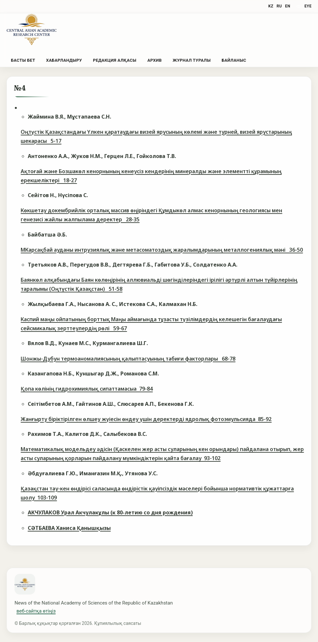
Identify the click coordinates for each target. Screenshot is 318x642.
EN (287, 6)
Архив (154, 60)
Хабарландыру (64, 60)
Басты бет (23, 60)
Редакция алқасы (114, 60)
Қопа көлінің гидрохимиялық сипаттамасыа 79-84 (87, 388)
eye (308, 6)
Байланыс (234, 60)
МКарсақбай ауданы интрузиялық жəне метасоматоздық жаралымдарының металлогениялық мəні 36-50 (162, 249)
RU (279, 6)
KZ (270, 6)
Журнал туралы (192, 60)
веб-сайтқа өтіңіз (36, 611)
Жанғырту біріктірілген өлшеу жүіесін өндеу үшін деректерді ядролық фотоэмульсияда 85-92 (146, 419)
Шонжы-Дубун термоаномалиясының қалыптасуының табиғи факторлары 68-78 (128, 358)
